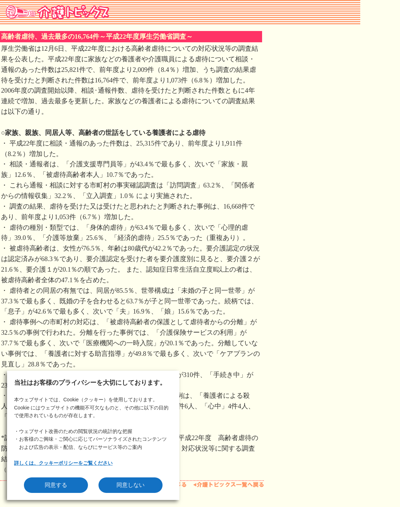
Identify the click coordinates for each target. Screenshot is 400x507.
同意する (56, 485)
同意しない (130, 485)
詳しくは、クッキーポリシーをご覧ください (63, 463)
